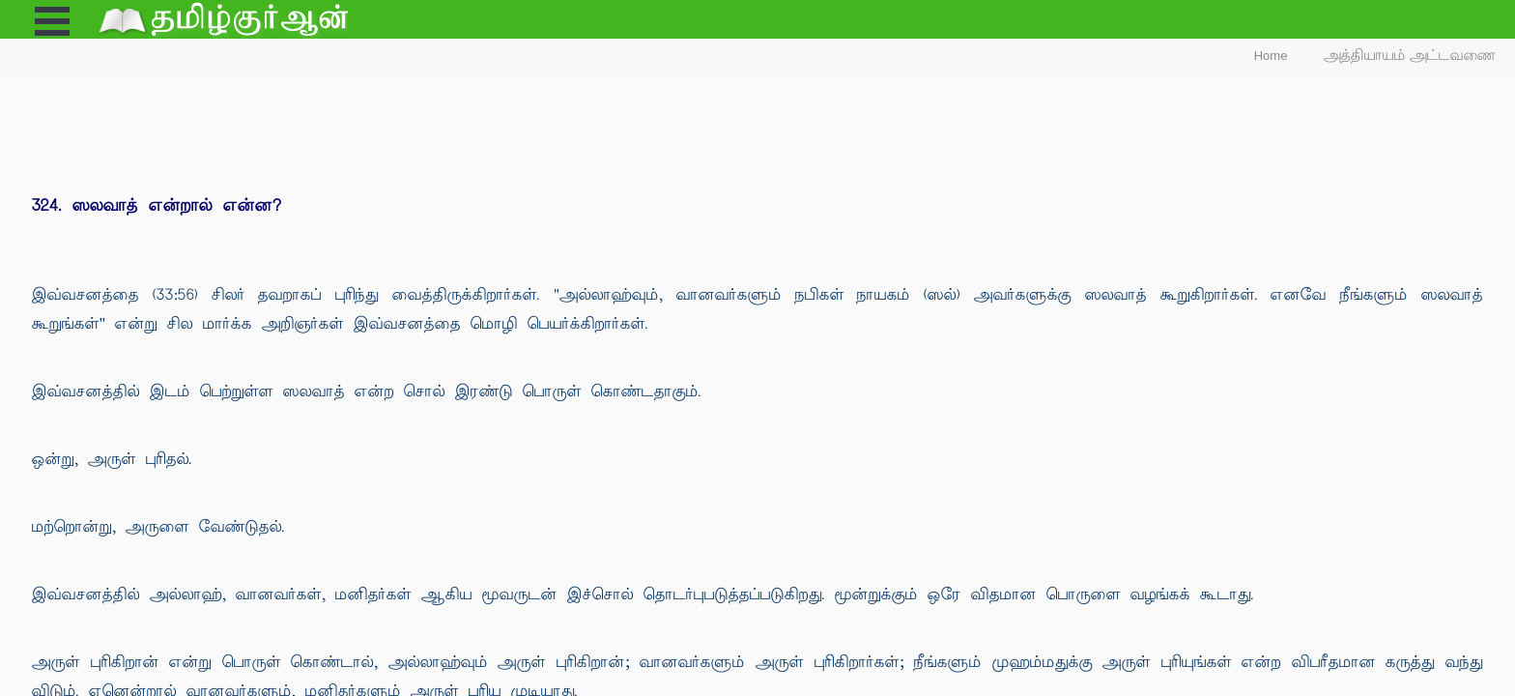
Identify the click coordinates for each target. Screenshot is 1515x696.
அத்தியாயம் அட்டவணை (1410, 55)
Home (1271, 55)
